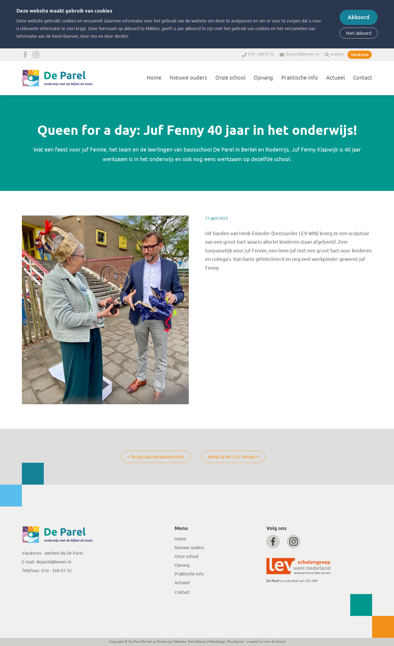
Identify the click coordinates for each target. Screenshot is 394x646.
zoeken (337, 54)
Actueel (335, 77)
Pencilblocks (197, 641)
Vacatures (360, 54)
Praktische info (299, 77)
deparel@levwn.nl (302, 54)
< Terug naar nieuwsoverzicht (155, 457)
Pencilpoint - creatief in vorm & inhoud (256, 641)
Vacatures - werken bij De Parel (52, 553)
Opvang (263, 77)
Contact (362, 77)
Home (154, 77)
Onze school (230, 77)
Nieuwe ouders (188, 77)
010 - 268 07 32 (261, 54)
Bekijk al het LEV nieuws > (233, 457)
